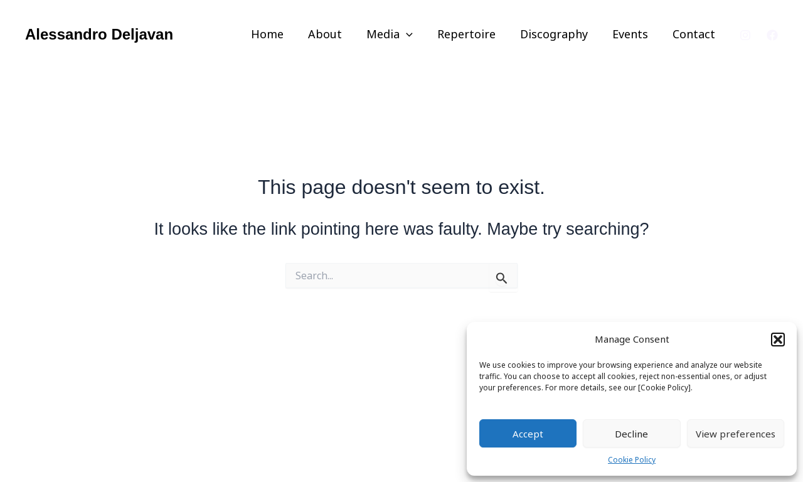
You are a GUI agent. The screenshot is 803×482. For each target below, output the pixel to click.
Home (279, 33)
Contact (694, 33)
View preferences (735, 433)
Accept (528, 433)
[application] (414, 34)
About (335, 33)
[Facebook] (772, 35)
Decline (631, 433)
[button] (778, 339)
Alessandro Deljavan (99, 34)
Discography (558, 33)
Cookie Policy (632, 459)
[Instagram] (745, 35)
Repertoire (473, 33)
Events (633, 33)
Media (398, 34)
